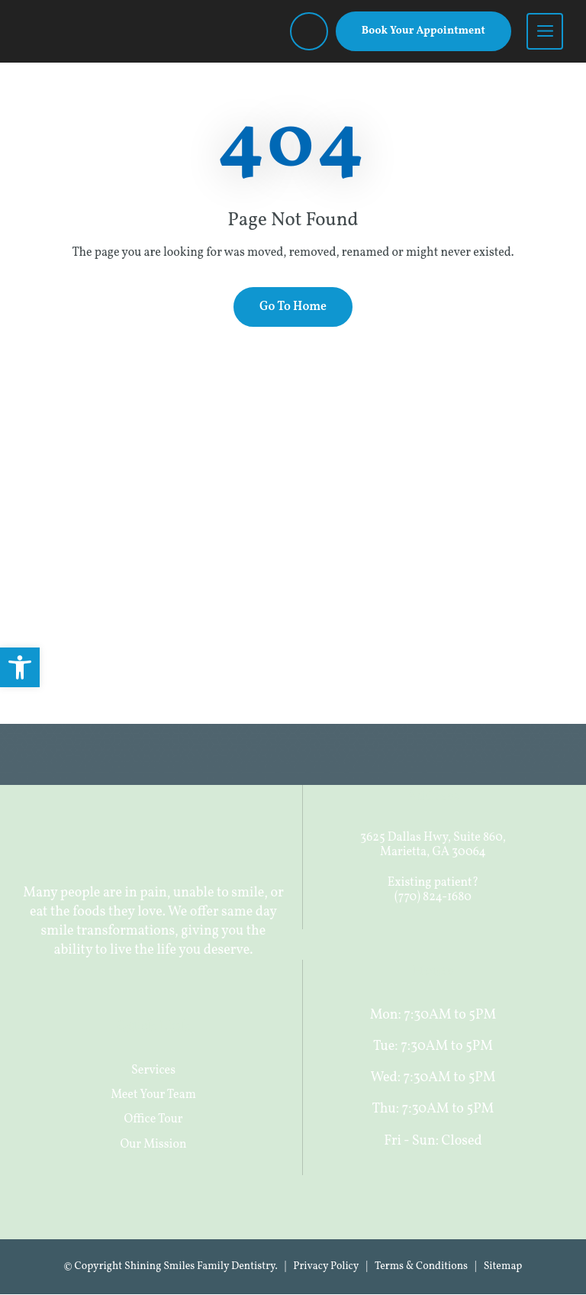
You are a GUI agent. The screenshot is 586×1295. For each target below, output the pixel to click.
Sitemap (503, 1267)
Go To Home (293, 307)
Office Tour (153, 1120)
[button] (20, 667)
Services (153, 1070)
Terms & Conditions (421, 1267)
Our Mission (154, 1144)
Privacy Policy (326, 1267)
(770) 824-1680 (433, 897)
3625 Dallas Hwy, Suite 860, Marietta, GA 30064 (433, 845)
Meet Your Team (153, 1095)
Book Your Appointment (423, 31)
